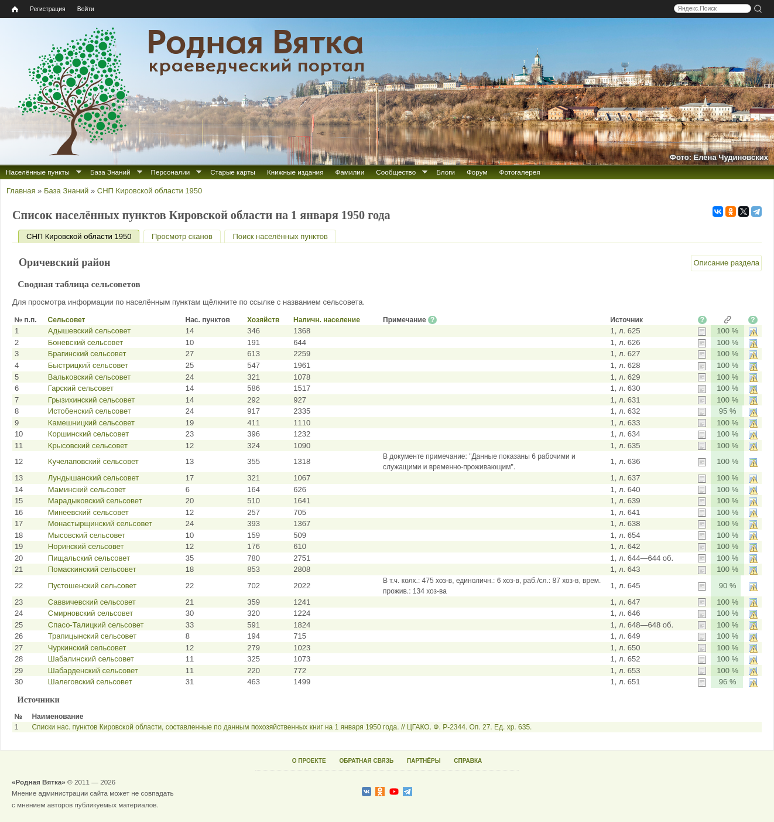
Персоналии (170, 172)
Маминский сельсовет (87, 489)
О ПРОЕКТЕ (309, 761)
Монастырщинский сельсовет (100, 523)
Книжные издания (295, 172)
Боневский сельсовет (85, 342)
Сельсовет (66, 320)
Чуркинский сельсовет (87, 647)
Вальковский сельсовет (89, 377)
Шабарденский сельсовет (93, 670)
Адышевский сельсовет (89, 330)
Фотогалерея (519, 172)
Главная (20, 190)
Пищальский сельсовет (89, 558)
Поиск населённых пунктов (279, 236)
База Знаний (110, 172)
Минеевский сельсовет (88, 512)
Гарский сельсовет (81, 388)
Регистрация (48, 9)
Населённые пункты (38, 172)
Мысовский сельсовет (86, 535)
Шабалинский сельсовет (91, 658)
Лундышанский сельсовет (93, 477)
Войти (85, 9)
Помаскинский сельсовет (92, 569)
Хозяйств (263, 320)
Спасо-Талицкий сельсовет (96, 624)
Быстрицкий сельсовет (88, 365)
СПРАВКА (468, 761)
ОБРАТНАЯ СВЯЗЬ (366, 761)
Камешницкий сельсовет (91, 422)
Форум (477, 172)
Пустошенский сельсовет (92, 585)
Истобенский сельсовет (89, 411)
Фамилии (349, 172)
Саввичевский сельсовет (92, 602)
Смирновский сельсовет (90, 613)
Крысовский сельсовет (88, 445)
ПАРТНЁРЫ (423, 761)
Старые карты (232, 172)
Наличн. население (326, 320)
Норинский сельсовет (86, 546)
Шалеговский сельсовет (90, 681)
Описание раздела (726, 262)
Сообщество (396, 172)
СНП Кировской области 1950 (149, 190)
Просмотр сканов (182, 236)
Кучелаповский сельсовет (93, 461)
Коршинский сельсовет (88, 433)
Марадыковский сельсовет (95, 500)
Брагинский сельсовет (87, 353)
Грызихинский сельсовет (91, 399)
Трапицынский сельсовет (92, 636)
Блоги (445, 172)
